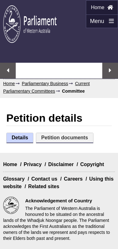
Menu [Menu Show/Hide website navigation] (100, 23)
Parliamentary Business (45, 83)
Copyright (92, 164)
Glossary (14, 179)
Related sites (43, 186)
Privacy (33, 164)
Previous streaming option (8, 70)
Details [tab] (20, 137)
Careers (73, 179)
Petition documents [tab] (64, 137)
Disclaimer (61, 164)
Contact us (44, 179)
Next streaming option (110, 70)
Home (102, 7)
